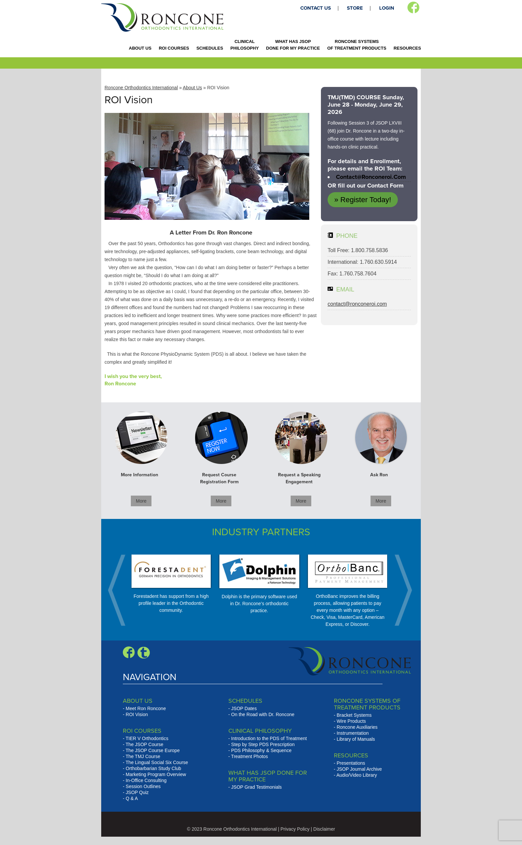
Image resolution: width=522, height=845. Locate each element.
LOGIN (386, 8)
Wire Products (351, 721)
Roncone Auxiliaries (357, 727)
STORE (355, 8)
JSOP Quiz (137, 792)
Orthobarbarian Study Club (153, 768)
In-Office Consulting (146, 780)
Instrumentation (353, 733)
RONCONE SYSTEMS (356, 45)
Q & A (132, 798)
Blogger (143, 652)
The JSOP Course (144, 744)
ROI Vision (137, 714)
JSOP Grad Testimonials (256, 787)
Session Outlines (143, 786)
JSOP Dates (244, 708)
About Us (192, 87)
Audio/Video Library (356, 775)
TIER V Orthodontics (147, 738)
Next (400, 590)
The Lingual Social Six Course (157, 762)
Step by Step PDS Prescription (263, 744)
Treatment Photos (249, 756)
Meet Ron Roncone (146, 708)
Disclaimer (324, 829)
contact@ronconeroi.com (371, 177)
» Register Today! (362, 200)
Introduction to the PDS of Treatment (269, 738)
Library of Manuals (356, 739)
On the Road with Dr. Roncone (262, 714)
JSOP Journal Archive (359, 769)
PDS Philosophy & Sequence (261, 750)
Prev (120, 590)
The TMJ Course (143, 756)
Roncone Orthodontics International (141, 87)
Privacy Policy (295, 829)
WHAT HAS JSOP (293, 45)
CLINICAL (244, 45)
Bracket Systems (354, 715)
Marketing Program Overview (156, 774)
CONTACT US (315, 8)
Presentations (351, 763)
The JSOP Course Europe (152, 750)
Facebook (413, 8)
